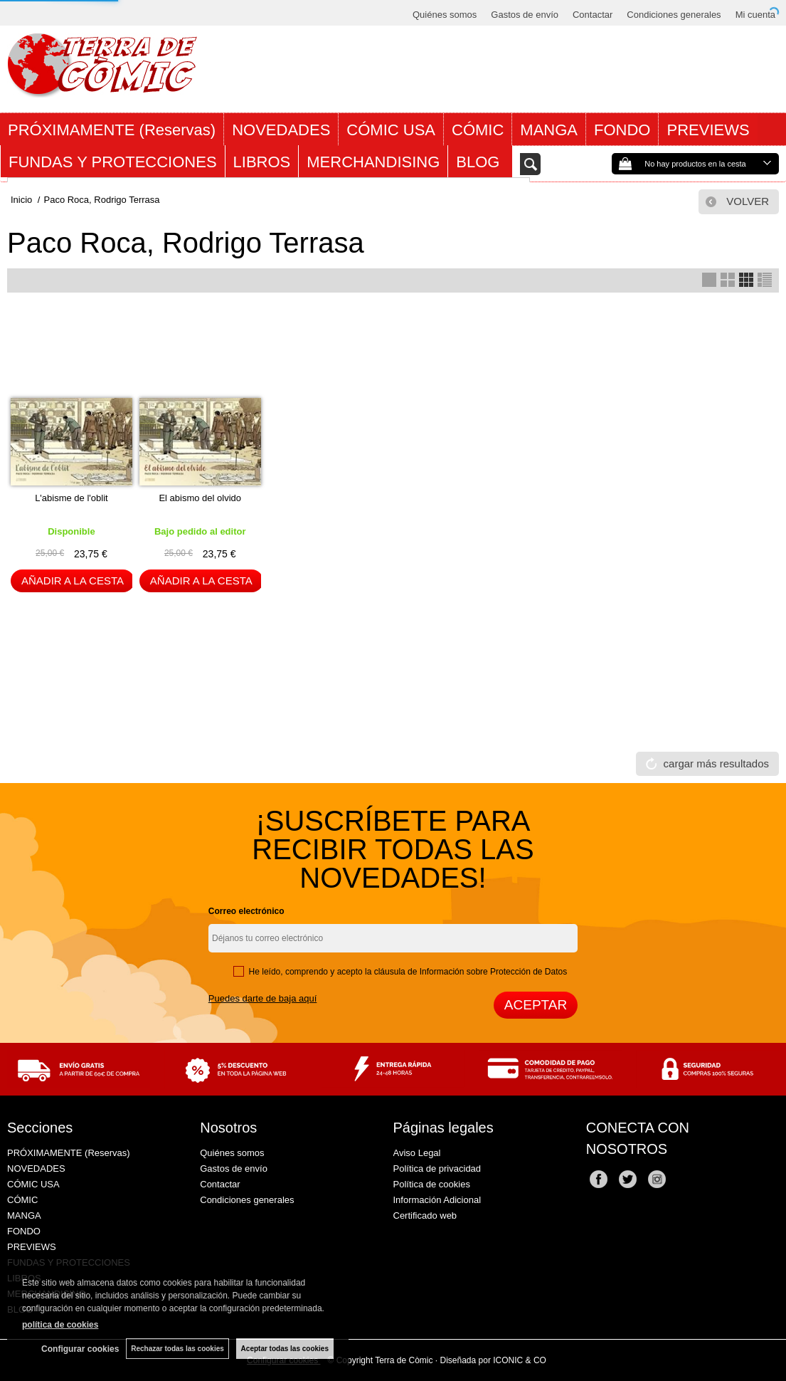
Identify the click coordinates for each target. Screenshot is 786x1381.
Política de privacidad (437, 1168)
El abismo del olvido (200, 498)
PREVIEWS (707, 130)
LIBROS (262, 162)
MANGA (549, 130)
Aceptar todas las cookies (285, 1349)
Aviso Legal (417, 1153)
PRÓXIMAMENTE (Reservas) (112, 130)
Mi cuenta (755, 14)
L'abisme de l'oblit (71, 498)
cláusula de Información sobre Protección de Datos (470, 972)
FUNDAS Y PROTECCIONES (113, 162)
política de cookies (60, 1325)
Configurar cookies (80, 1349)
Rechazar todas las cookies (177, 1349)
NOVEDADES (281, 130)
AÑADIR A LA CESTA (72, 580)
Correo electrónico (246, 911)
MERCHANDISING (373, 162)
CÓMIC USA (390, 130)
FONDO (622, 130)
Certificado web (425, 1215)
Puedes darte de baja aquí (262, 998)
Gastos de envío (524, 14)
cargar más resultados (716, 763)
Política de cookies (431, 1184)
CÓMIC (478, 130)
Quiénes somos (445, 14)
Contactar (592, 14)
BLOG (480, 162)
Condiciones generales (674, 14)
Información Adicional (437, 1199)
